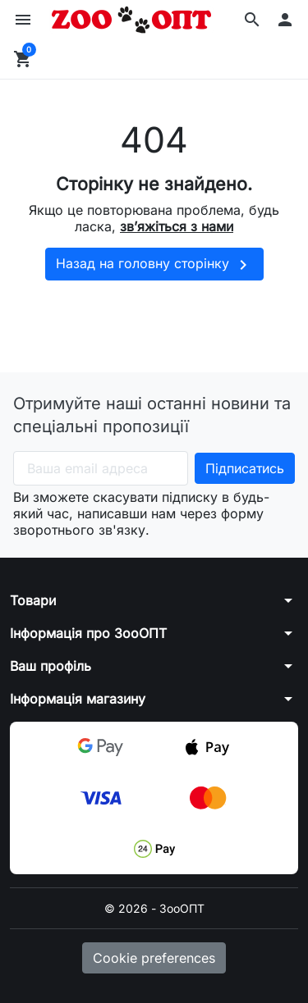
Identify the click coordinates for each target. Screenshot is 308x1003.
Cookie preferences (154, 958)
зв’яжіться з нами (176, 226)
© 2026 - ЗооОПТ (154, 908)
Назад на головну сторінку (154, 265)
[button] (252, 19)
